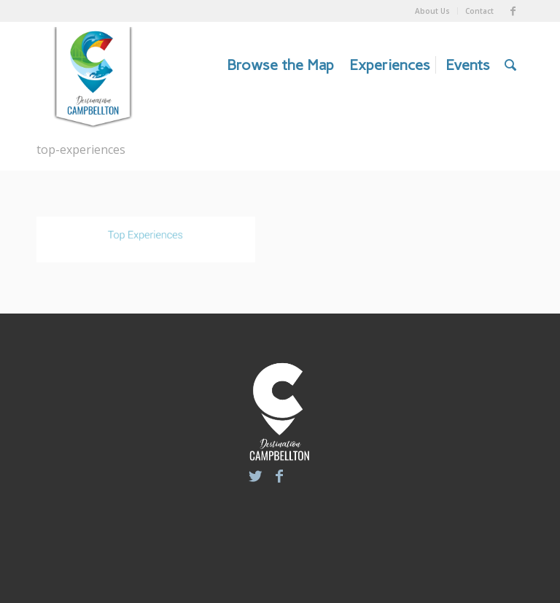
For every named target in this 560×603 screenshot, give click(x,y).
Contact (479, 11)
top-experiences (80, 149)
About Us (432, 11)
